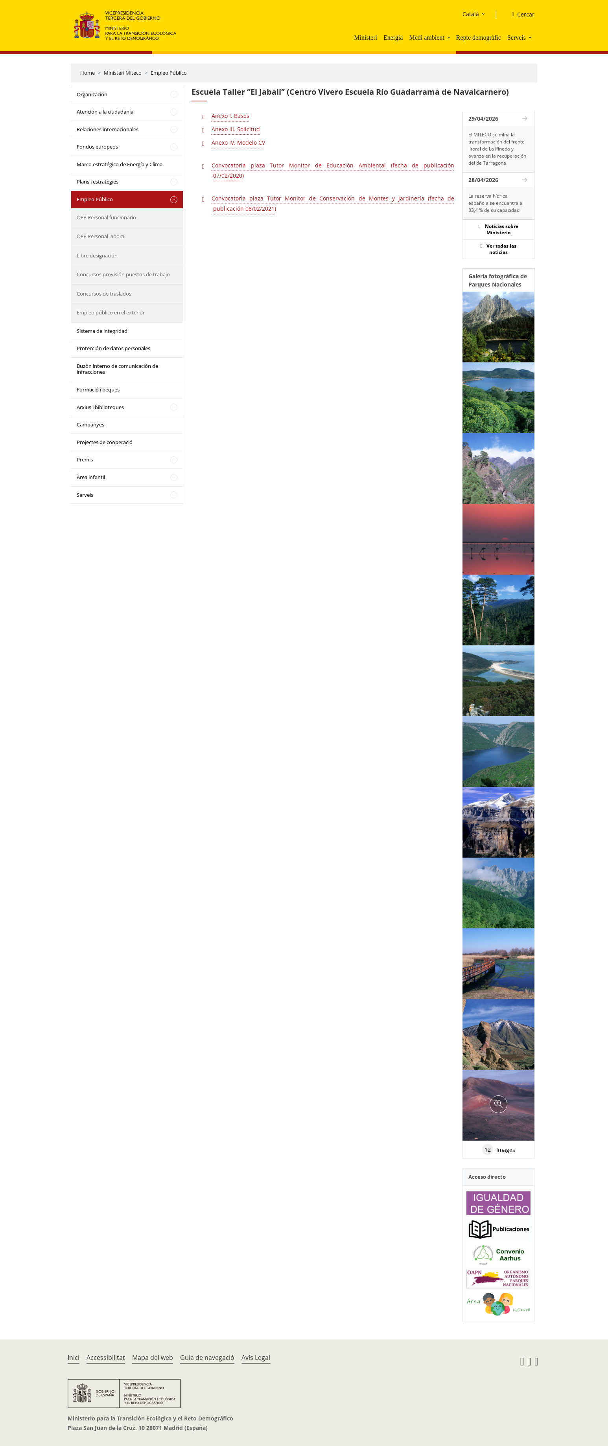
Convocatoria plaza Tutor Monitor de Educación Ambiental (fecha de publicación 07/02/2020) (333, 170)
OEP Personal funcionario (106, 217)
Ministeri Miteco (123, 72)
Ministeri (365, 37)
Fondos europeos (97, 146)
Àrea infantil (91, 477)
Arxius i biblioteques (100, 407)
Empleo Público (169, 72)
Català (470, 14)
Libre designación (97, 255)
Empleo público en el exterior (111, 312)
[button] (449, 37)
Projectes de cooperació (105, 442)
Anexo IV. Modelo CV (238, 142)
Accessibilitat (106, 1357)
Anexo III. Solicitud (236, 129)
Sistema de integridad (102, 330)
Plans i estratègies (97, 181)
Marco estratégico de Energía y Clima (119, 164)
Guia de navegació (207, 1357)
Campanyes (90, 424)
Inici (73, 1357)
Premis (85, 459)
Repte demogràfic (478, 37)
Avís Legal (255, 1357)
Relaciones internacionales (107, 129)
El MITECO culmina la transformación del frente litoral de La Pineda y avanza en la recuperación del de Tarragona (497, 148)
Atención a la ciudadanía (105, 111)
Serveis (516, 37)
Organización (92, 94)
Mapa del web (152, 1357)
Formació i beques (98, 389)
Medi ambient (426, 37)
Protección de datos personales (113, 348)
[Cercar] (520, 14)
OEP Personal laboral (101, 236)
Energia (393, 37)
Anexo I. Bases (230, 115)
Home (87, 72)
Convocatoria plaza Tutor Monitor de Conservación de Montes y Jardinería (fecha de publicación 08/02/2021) (333, 203)
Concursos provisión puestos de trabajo (123, 274)
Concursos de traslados (104, 293)
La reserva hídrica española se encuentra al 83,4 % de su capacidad (495, 203)
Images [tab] (498, 1149)
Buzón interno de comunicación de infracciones (117, 369)
